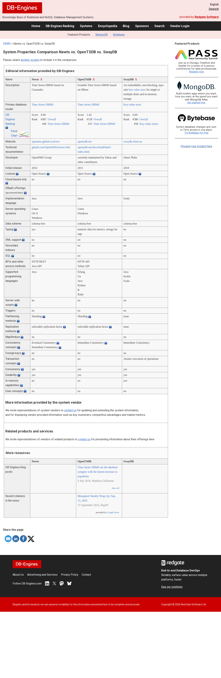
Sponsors (142, 26)
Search (159, 26)
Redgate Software (207, 17)
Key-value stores (148, 123)
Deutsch (214, 9)
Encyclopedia (107, 26)
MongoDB (101, 34)
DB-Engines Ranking (60, 26)
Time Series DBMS (43, 104)
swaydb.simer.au (132, 141)
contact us (70, 410)
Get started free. (196, 102)
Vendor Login (179, 26)
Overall (52, 119)
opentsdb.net (85, 141)
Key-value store (132, 104)
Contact (86, 574)
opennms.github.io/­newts (46, 141)
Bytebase (119, 34)
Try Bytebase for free (196, 132)
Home (36, 26)
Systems (86, 26)
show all (115, 488)
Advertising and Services (42, 574)
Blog (126, 26)
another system (30, 60)
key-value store (137, 89)
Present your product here (196, 146)
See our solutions (172, 586)
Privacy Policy (69, 574)
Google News (113, 512)
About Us (18, 574)
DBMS (7, 43)
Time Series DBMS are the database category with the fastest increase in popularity (98, 472)
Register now (196, 71)
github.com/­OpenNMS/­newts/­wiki (51, 147)
